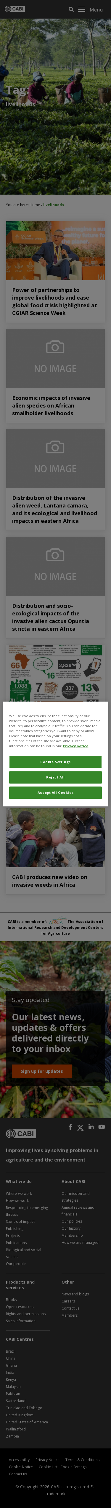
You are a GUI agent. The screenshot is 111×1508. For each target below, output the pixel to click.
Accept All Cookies (55, 793)
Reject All (55, 777)
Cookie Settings (55, 762)
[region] (55, 754)
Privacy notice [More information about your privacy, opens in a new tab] (75, 746)
